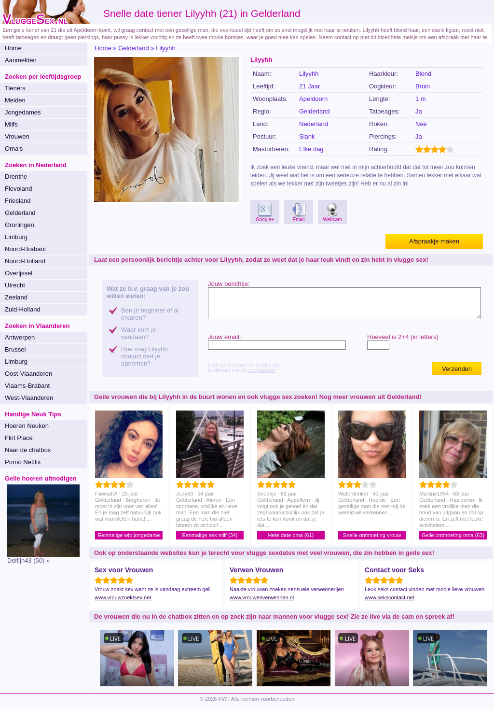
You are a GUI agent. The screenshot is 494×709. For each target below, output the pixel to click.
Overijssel (18, 273)
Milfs (11, 124)
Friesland (17, 200)
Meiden (15, 100)
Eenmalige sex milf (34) (210, 535)
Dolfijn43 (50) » (28, 560)
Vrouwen (17, 136)
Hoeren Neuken (27, 425)
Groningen (19, 224)
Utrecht (15, 285)
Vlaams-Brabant (27, 385)
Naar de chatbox (28, 450)
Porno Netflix (23, 462)
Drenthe (16, 176)
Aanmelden (21, 60)
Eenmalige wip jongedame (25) (128, 535)
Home (13, 48)
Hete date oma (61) (291, 535)
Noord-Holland (25, 261)
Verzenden (457, 368)
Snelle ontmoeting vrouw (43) (372, 535)
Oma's (14, 148)
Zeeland (16, 297)
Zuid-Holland (23, 309)
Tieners (15, 88)
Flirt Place (19, 437)
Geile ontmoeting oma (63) (453, 535)
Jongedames (23, 112)
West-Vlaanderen (29, 397)
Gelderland (20, 212)
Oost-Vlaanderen (28, 373)
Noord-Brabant (25, 249)
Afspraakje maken (434, 241)
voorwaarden (261, 370)
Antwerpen (20, 337)
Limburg (16, 237)
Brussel (15, 349)
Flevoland (18, 188)
